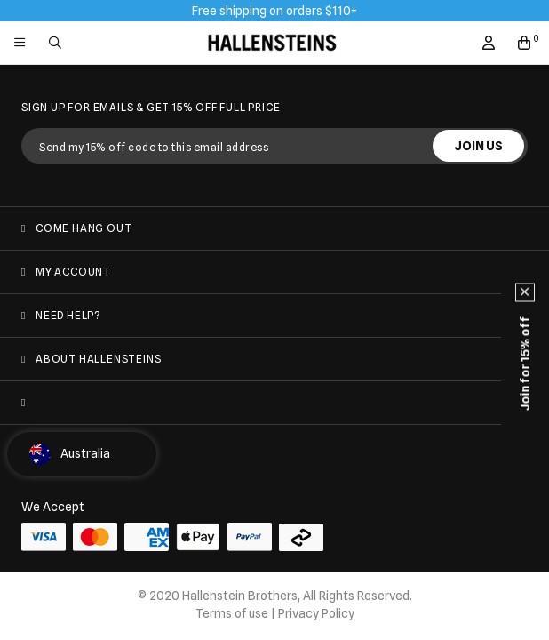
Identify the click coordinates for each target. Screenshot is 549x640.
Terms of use (231, 613)
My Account (73, 271)
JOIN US (478, 146)
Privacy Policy (316, 613)
